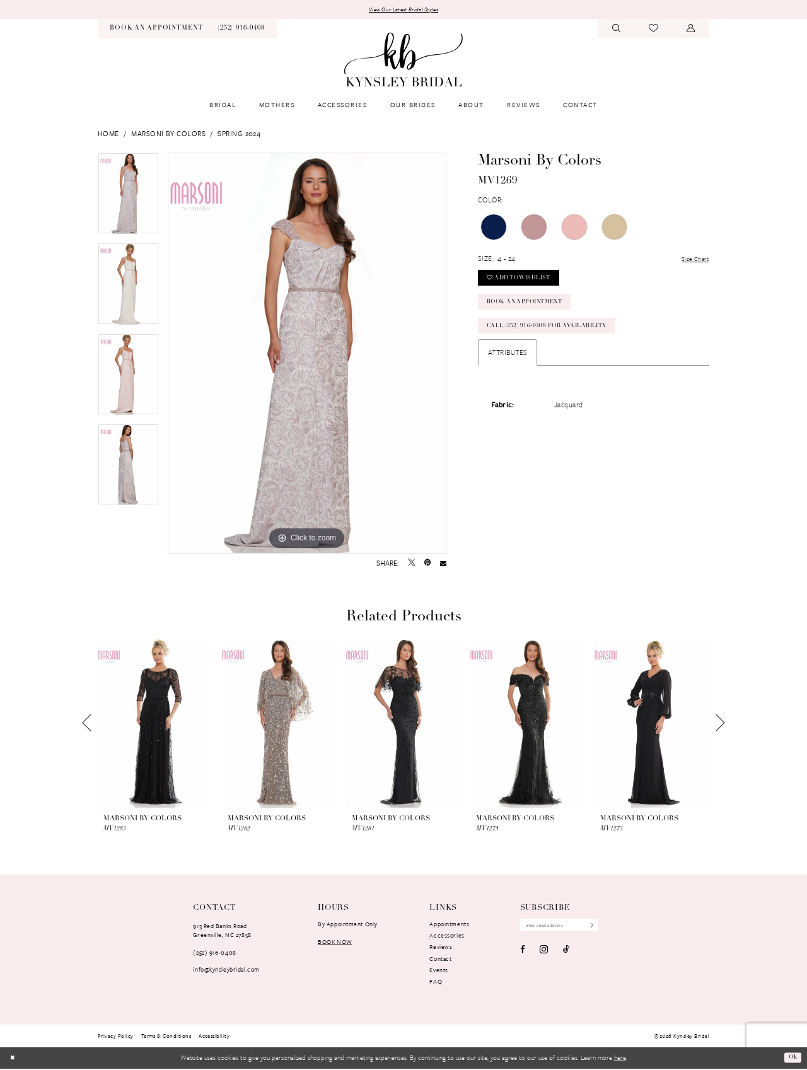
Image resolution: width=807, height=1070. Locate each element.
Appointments (449, 925)
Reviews (440, 947)
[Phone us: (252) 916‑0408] (241, 30)
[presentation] (155, 725)
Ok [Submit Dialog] (792, 1058)
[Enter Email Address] (565, 927)
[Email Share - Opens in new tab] (443, 564)
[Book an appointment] (156, 30)
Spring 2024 (239, 134)
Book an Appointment (532, 311)
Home (108, 134)
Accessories (446, 936)
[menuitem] (156, 30)
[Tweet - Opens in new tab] (411, 564)
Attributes (508, 366)
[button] (691, 30)
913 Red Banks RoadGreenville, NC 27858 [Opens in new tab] (222, 931)
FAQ (435, 982)
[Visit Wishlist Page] (654, 30)
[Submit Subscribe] (600, 927)
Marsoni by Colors (168, 134)
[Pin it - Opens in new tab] (427, 564)
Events (438, 971)
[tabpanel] (128, 199)
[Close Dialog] (13, 1059)
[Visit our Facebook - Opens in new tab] (522, 952)
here (620, 1059)
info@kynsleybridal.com (226, 970)
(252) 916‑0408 (214, 953)
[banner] (403, 61)
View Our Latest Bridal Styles (403, 9)
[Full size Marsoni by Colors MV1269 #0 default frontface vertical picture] (307, 354)
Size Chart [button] (692, 260)
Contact (440, 959)
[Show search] (616, 30)
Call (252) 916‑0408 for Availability (556, 338)
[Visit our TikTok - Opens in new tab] (566, 952)
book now (335, 942)
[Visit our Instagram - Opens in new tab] (544, 952)
